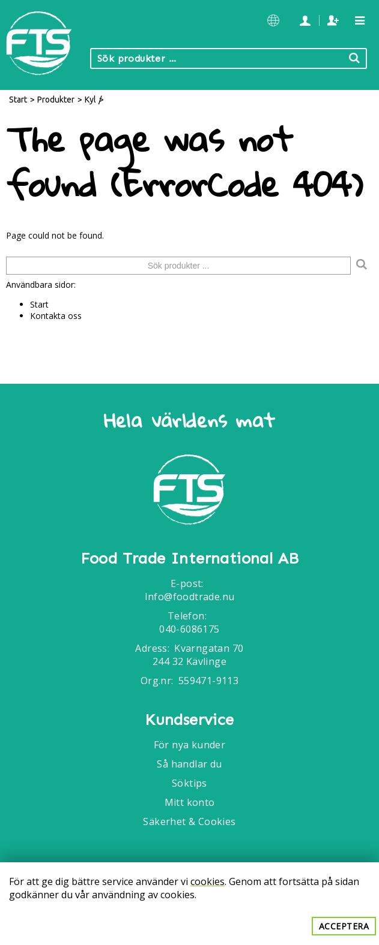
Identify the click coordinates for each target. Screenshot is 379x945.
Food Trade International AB (189, 559)
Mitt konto (190, 802)
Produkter (55, 99)
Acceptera (344, 926)
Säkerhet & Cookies (189, 821)
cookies (207, 881)
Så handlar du (189, 764)
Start (18, 99)
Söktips (189, 783)
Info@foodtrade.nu (190, 596)
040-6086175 (189, 629)
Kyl (90, 99)
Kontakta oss (56, 315)
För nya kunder (190, 744)
